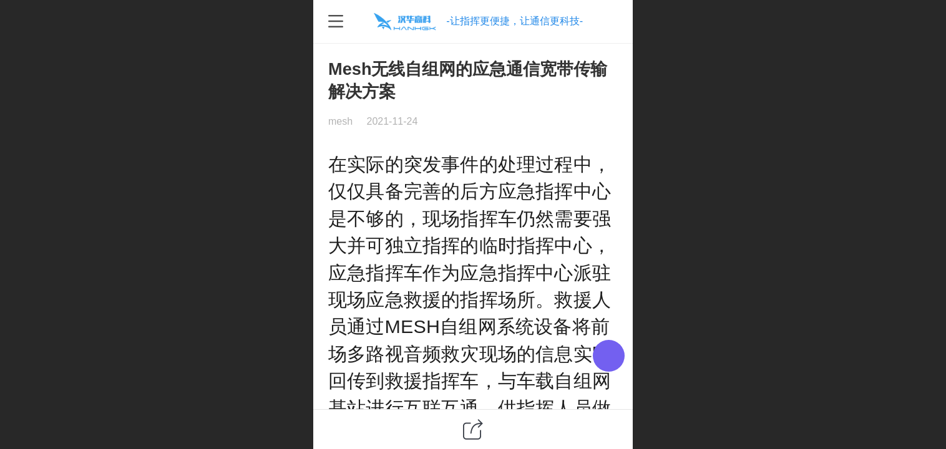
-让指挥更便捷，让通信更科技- (514, 20)
